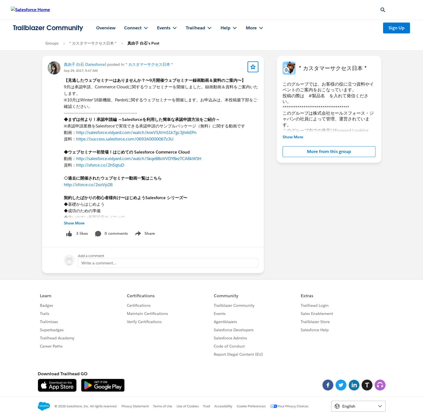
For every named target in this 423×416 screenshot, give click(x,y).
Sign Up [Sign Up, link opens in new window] (396, 28)
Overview (105, 28)
